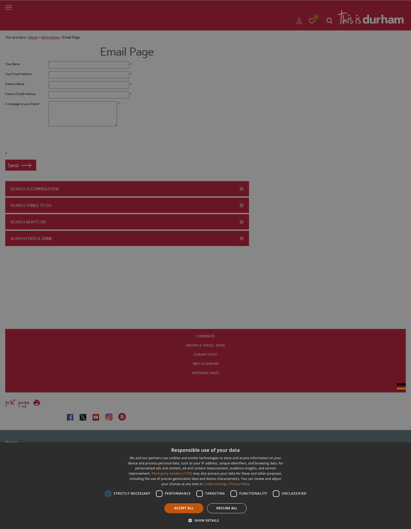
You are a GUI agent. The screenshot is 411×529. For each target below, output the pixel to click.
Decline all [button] (227, 508)
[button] (205, 520)
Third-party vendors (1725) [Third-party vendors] (172, 473)
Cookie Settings (215, 484)
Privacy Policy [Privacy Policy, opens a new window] (239, 484)
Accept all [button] (184, 508)
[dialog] (205, 485)
